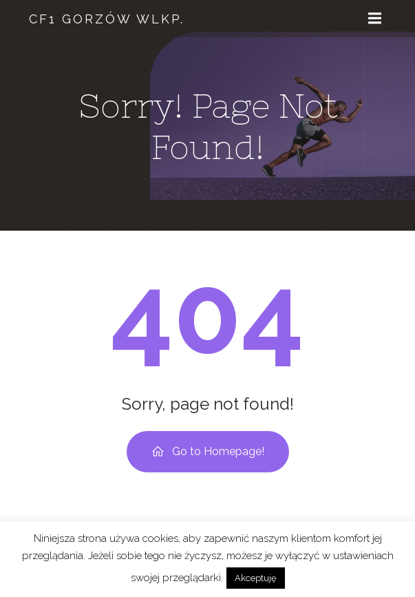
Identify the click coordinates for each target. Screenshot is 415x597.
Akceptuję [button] (256, 578)
